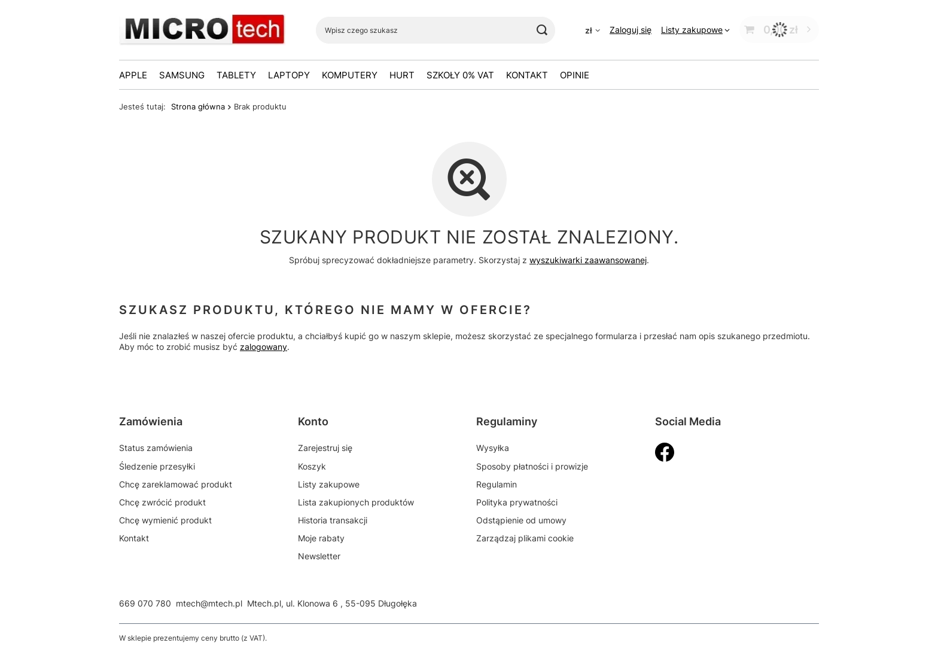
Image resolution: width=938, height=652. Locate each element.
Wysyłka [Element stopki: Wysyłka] (492, 448)
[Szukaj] (541, 30)
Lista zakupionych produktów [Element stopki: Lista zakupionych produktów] (356, 502)
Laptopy (289, 75)
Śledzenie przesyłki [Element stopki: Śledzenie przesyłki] (157, 466)
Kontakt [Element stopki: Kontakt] (134, 538)
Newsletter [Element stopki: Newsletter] (319, 556)
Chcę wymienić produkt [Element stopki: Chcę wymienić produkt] (165, 520)
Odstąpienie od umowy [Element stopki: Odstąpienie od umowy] (521, 520)
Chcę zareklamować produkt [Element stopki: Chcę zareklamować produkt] (175, 484)
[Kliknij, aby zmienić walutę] (592, 30)
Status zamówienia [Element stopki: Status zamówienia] (156, 448)
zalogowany (263, 347)
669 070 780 (145, 603)
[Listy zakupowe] (695, 30)
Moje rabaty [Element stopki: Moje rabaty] (321, 538)
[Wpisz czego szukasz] (435, 30)
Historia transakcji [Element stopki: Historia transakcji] (332, 520)
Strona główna (198, 106)
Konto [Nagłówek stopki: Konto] (313, 421)
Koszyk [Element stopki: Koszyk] (312, 466)
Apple (133, 75)
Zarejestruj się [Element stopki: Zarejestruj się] (325, 448)
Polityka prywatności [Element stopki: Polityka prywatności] (517, 502)
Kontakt (527, 75)
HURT (402, 75)
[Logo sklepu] (202, 30)
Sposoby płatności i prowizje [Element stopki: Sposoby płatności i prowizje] (532, 466)
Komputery (349, 75)
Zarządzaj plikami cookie (525, 538)
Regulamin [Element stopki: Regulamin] (496, 484)
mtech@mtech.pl (209, 603)
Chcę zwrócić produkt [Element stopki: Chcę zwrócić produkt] (162, 502)
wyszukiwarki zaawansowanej (588, 260)
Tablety (236, 75)
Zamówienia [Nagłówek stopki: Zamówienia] (150, 421)
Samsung (182, 75)
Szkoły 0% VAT (460, 75)
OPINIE (574, 75)
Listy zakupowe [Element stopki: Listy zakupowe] (329, 484)
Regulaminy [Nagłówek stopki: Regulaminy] (506, 421)
